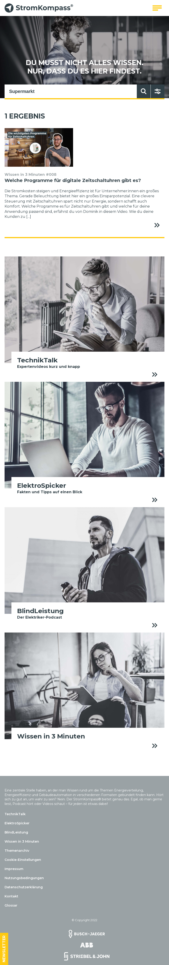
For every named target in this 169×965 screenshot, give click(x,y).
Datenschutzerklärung (24, 887)
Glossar (11, 905)
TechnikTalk (15, 814)
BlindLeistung (16, 832)
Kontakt (11, 896)
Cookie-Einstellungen (23, 860)
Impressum (14, 869)
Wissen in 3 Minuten (22, 841)
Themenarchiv (17, 851)
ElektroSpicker (17, 823)
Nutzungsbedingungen (24, 878)
